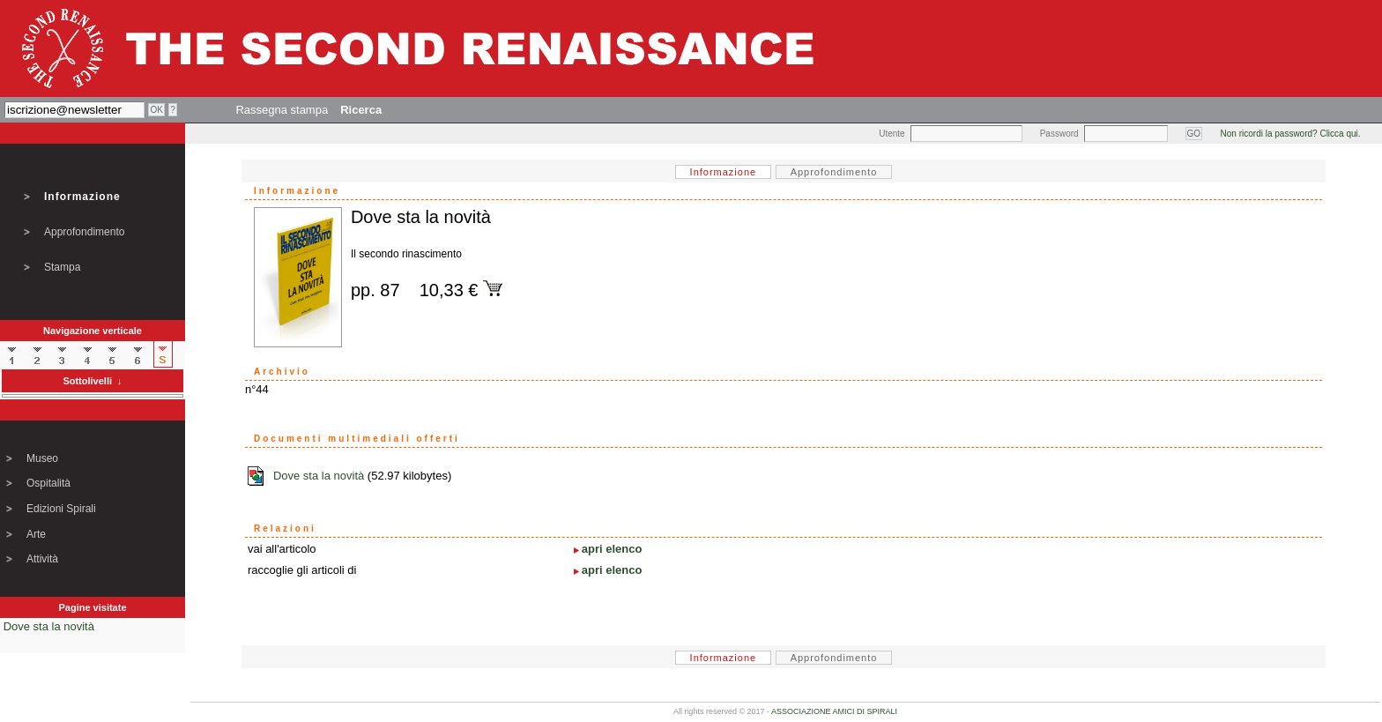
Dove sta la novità (49, 626)
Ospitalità (48, 483)
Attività (42, 559)
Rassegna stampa (281, 109)
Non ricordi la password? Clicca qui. (1291, 133)
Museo (42, 458)
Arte (36, 534)
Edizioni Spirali (61, 508)
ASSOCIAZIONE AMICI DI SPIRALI (834, 711)
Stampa (62, 267)
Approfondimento (84, 232)
